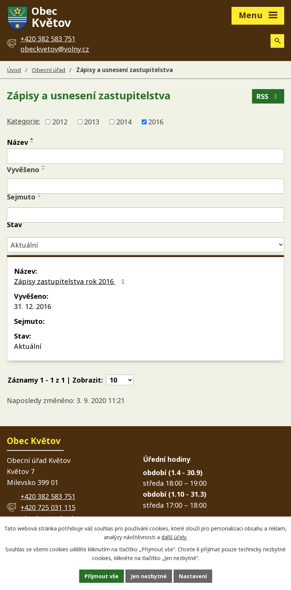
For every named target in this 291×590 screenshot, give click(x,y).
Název (17, 142)
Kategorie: (23, 121)
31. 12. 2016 (32, 306)
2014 (123, 121)
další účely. (174, 537)
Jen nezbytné (149, 576)
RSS (268, 96)
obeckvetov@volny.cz (54, 48)
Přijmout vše (101, 576)
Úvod (14, 70)
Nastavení (193, 576)
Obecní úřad (48, 70)
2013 (91, 121)
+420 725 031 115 (47, 507)
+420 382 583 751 (47, 496)
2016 (155, 121)
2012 (59, 121)
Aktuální (27, 346)
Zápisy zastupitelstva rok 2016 (71, 281)
